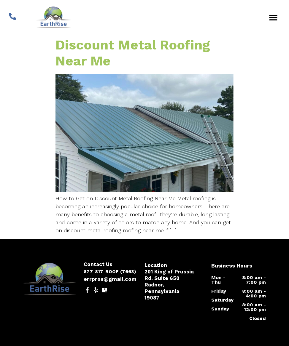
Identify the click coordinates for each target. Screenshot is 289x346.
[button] (273, 17)
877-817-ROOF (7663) (110, 271)
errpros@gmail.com (110, 279)
